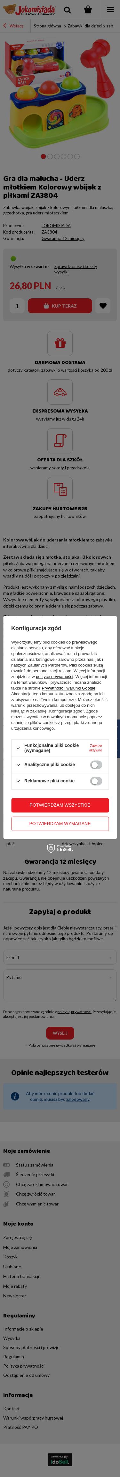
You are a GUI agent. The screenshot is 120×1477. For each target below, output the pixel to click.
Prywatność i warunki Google (68, 688)
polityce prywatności (54, 677)
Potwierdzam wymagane (60, 823)
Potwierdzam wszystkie (60, 805)
